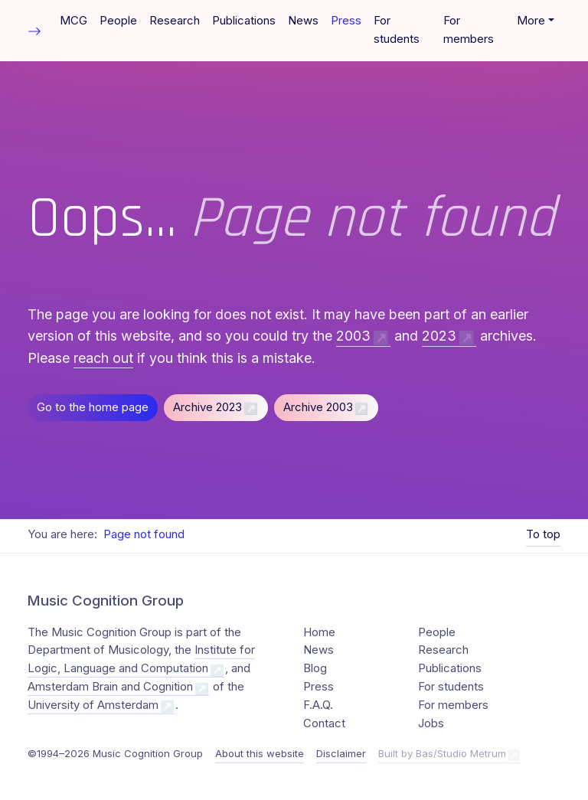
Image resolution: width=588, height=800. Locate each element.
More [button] (531, 21)
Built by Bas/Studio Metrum (442, 753)
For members (468, 30)
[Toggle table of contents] (34, 30)
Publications (244, 21)
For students (397, 30)
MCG (73, 21)
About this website (259, 753)
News (303, 21)
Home (319, 632)
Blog (315, 668)
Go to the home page (93, 407)
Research (174, 21)
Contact (324, 723)
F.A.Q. (318, 705)
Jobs (431, 723)
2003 (353, 336)
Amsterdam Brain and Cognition (110, 687)
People (118, 21)
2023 (439, 336)
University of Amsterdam (93, 705)
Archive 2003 (318, 407)
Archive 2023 (207, 407)
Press (346, 21)
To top (543, 534)
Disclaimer (341, 753)
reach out (103, 358)
